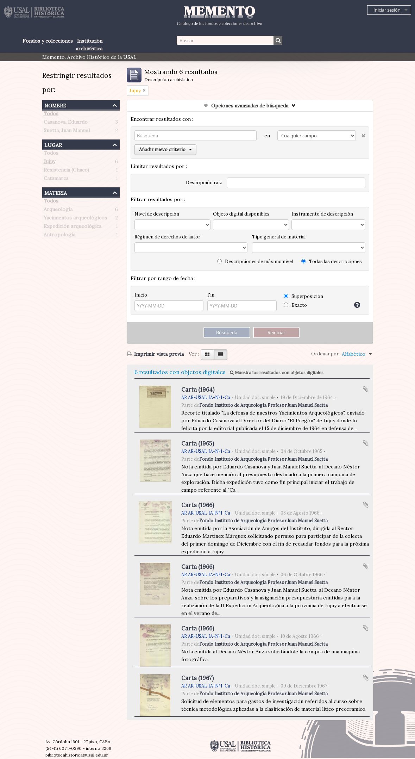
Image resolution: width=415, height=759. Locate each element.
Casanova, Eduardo (66, 123)
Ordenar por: (325, 354)
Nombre (55, 104)
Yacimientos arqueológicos (75, 219)
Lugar (53, 144)
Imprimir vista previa (155, 354)
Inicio (140, 295)
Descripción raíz (204, 183)
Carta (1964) (197, 389)
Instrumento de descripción (322, 214)
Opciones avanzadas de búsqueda (249, 105)
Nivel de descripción (156, 214)
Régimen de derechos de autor (167, 237)
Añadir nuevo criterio (165, 150)
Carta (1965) (197, 443)
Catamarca (56, 179)
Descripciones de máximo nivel (255, 262)
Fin (210, 295)
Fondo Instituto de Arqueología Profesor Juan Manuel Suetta (263, 405)
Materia (55, 192)
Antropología (59, 236)
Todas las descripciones (331, 262)
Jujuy (49, 163)
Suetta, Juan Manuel (67, 132)
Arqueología (58, 210)
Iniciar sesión (387, 10)
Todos (51, 115)
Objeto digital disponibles (241, 214)
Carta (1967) (197, 678)
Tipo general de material (279, 237)
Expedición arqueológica (72, 227)
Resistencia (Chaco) (66, 171)
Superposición (303, 296)
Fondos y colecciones (48, 41)
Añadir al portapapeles (365, 389)
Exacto (295, 305)
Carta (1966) (197, 505)
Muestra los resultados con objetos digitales (276, 372)
